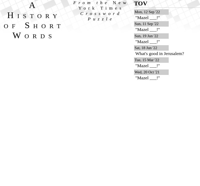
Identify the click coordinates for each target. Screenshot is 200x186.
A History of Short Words (34, 20)
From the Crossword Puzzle (101, 10)
